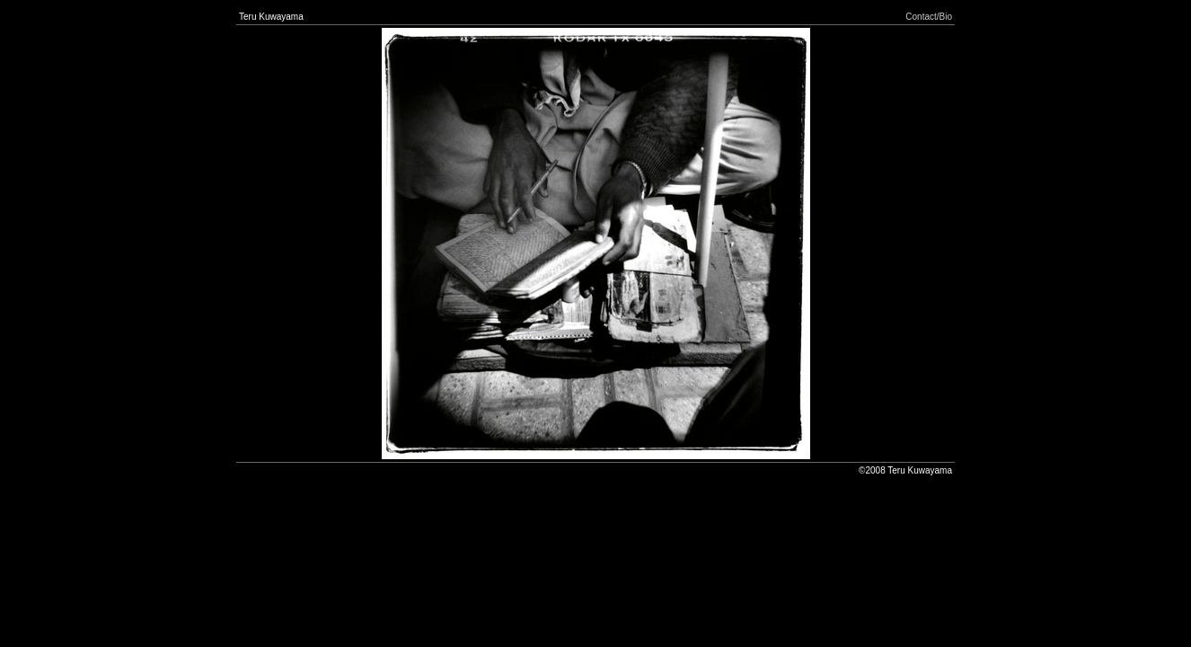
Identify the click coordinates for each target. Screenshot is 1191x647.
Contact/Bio (928, 17)
